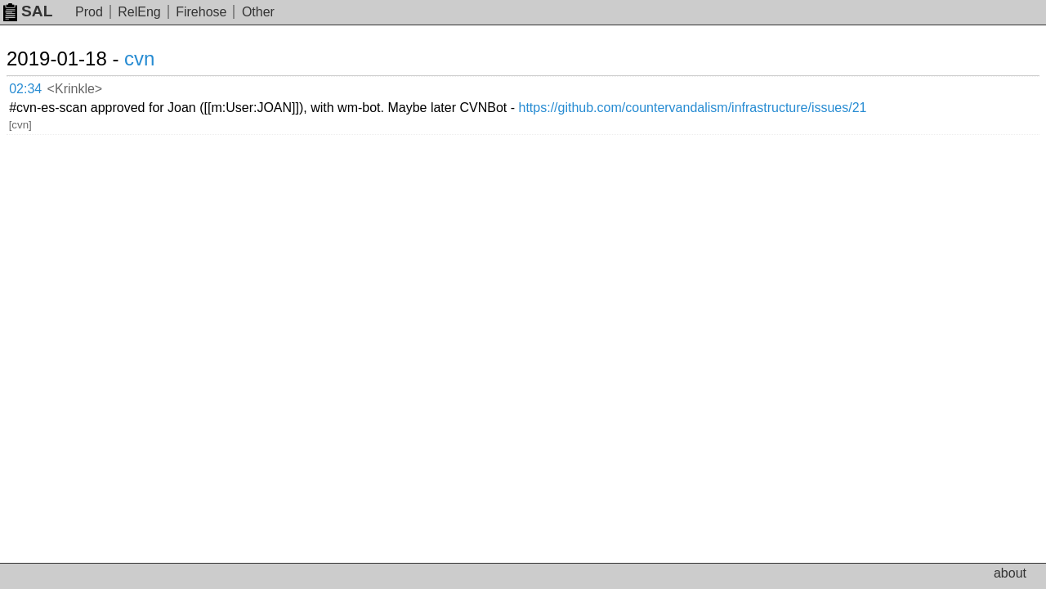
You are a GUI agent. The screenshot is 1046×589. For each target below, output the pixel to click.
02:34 (42, 86)
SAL (27, 11)
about (1010, 573)
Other (258, 12)
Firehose (201, 12)
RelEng (139, 12)
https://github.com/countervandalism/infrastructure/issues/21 (797, 85)
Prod (89, 12)
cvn (159, 58)
